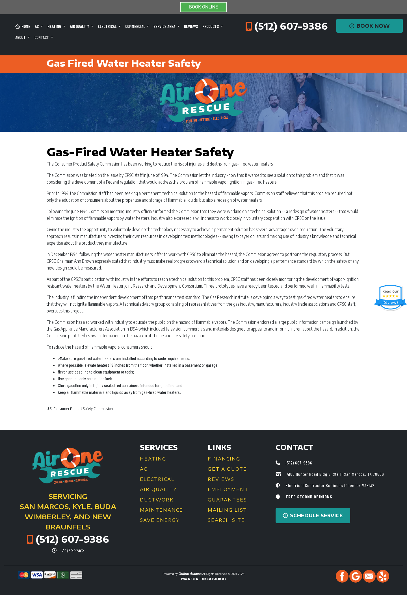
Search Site (226, 520)
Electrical (157, 479)
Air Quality (158, 489)
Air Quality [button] (80, 26)
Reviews (191, 26)
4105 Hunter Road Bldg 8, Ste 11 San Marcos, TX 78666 (335, 474)
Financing (224, 459)
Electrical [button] (107, 26)
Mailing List (227, 510)
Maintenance (161, 510)
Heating (153, 459)
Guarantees (227, 500)
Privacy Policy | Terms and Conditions (203, 578)
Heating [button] (54, 26)
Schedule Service (313, 515)
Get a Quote (227, 469)
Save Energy (160, 520)
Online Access (190, 574)
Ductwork (157, 500)
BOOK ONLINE (203, 7)
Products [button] (211, 26)
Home (22, 26)
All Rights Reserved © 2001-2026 (223, 574)
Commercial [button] (135, 26)
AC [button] (37, 26)
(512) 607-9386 (291, 26)
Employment (228, 489)
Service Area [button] (164, 26)
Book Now (369, 26)
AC (143, 469)
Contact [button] (42, 37)
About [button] (21, 37)
